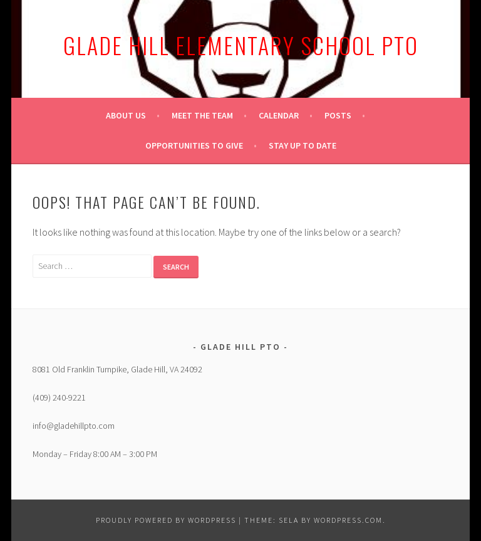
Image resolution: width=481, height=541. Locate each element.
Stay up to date (302, 145)
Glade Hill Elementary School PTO (240, 44)
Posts (337, 115)
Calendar (279, 115)
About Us (126, 115)
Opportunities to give (194, 145)
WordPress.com (348, 520)
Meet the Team (202, 115)
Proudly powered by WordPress (166, 520)
